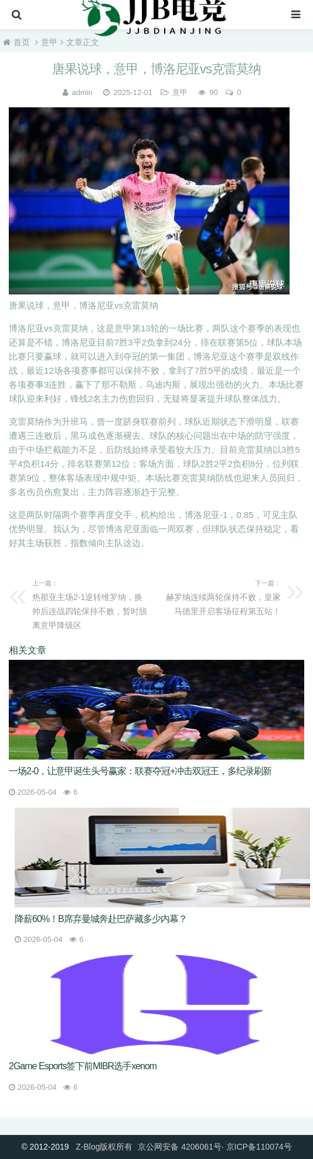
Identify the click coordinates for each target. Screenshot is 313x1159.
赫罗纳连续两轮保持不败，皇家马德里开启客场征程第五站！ (221, 596)
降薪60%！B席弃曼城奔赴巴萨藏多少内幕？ (101, 919)
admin (82, 92)
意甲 (49, 42)
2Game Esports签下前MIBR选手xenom (82, 1066)
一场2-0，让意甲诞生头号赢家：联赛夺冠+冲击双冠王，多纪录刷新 (140, 771)
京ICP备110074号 (259, 1146)
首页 (21, 42)
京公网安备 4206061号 (179, 1146)
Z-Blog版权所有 (104, 1146)
